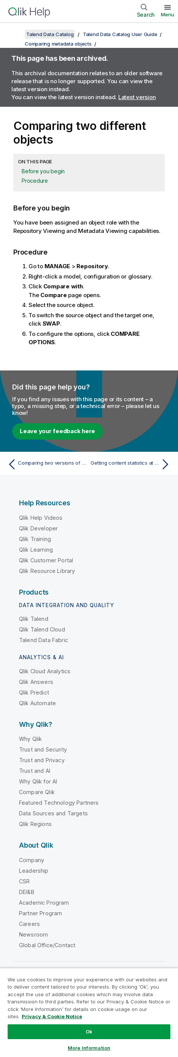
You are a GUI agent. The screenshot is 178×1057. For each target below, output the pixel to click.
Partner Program (40, 913)
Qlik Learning (36, 549)
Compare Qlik (37, 792)
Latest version (137, 97)
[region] (89, 1012)
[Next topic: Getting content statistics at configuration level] (131, 464)
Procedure (35, 180)
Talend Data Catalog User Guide (120, 34)
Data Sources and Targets (53, 813)
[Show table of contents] (15, 34)
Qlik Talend (33, 619)
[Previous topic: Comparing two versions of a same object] (46, 464)
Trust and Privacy (42, 760)
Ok (89, 1032)
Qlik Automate (37, 703)
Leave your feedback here (57, 431)
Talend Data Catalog (49, 34)
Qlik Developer (38, 528)
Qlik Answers (36, 682)
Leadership (34, 870)
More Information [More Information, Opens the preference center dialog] (89, 1048)
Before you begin (43, 171)
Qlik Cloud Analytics (44, 671)
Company (31, 860)
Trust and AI (34, 770)
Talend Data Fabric (43, 640)
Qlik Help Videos (41, 517)
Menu (167, 14)
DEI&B (26, 892)
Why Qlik (30, 739)
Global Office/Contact (47, 945)
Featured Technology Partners (59, 802)
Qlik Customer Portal (46, 560)
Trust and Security (43, 749)
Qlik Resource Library (47, 571)
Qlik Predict (34, 692)
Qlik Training (35, 539)
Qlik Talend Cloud (42, 629)
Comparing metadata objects (58, 44)
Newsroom (33, 934)
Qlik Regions (35, 824)
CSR (24, 881)
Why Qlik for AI (38, 781)
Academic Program (44, 902)
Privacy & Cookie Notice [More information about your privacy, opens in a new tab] (52, 1016)
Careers (29, 924)
